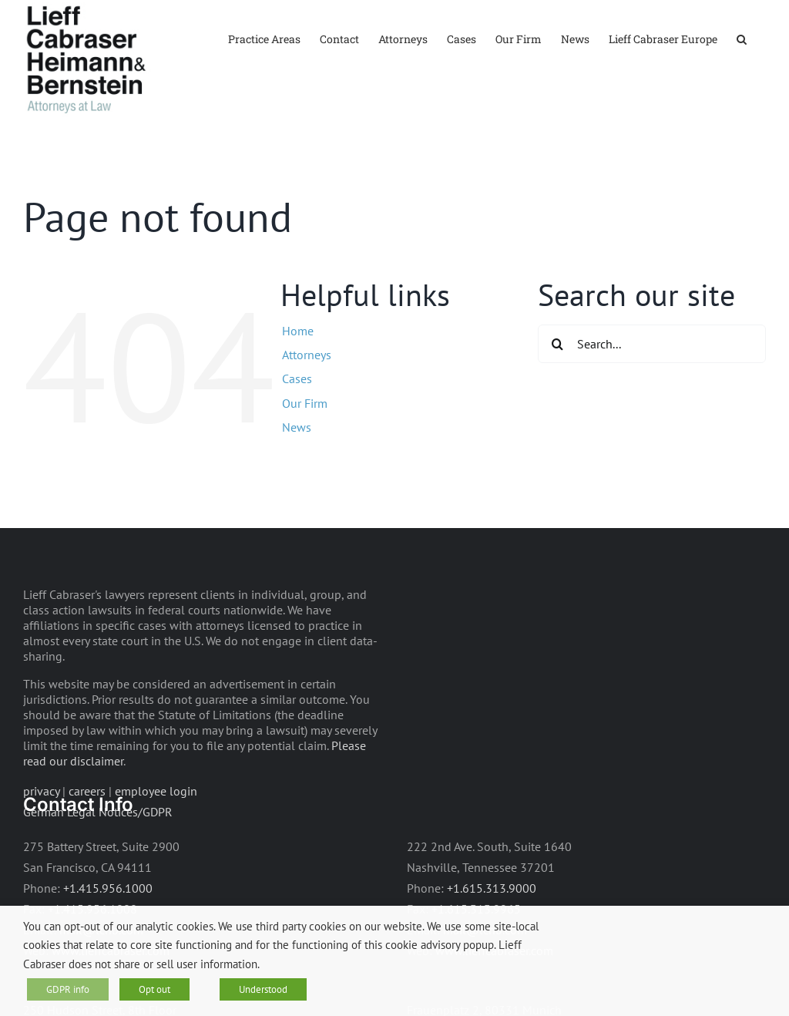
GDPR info (67, 989)
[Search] (557, 344)
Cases (297, 378)
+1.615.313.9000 (491, 888)
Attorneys (306, 354)
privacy (41, 791)
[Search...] (652, 344)
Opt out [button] (154, 989)
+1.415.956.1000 (108, 888)
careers (87, 791)
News (296, 427)
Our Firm (304, 403)
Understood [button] (263, 989)
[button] (742, 38)
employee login (156, 791)
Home (298, 330)
